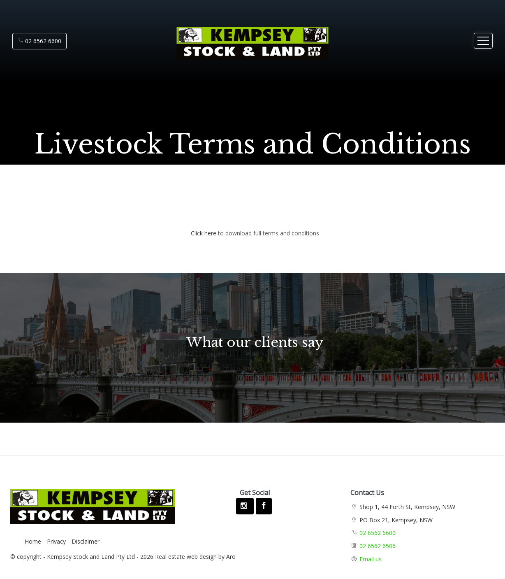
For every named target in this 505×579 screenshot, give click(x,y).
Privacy (56, 541)
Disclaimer (86, 541)
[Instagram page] (245, 506)
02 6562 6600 (39, 41)
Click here (203, 233)
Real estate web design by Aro (195, 556)
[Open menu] (483, 41)
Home (33, 541)
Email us (370, 559)
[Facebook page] (263, 506)
